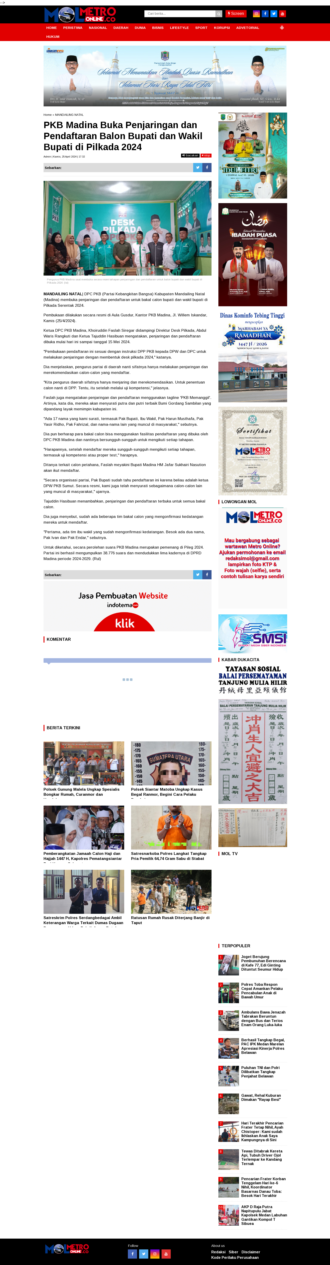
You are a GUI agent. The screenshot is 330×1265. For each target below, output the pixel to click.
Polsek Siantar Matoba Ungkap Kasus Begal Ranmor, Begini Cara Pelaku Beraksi (167, 794)
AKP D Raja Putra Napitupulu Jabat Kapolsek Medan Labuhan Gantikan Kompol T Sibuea (264, 1215)
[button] (282, 25)
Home (48, 114)
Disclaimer (251, 1252)
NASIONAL (98, 28)
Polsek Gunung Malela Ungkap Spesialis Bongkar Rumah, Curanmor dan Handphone (82, 794)
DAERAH (120, 28)
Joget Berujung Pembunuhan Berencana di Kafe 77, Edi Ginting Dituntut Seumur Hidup (263, 963)
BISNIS (158, 28)
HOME (51, 28)
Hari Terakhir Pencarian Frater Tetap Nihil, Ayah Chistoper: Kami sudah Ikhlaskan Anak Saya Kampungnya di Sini (262, 1131)
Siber (233, 1252)
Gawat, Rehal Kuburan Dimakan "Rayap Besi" (261, 1098)
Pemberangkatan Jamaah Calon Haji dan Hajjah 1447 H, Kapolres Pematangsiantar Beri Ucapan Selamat (83, 858)
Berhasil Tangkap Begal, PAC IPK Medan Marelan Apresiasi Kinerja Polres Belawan (263, 1046)
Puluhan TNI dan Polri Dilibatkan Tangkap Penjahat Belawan (260, 1072)
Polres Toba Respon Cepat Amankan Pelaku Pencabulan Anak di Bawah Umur (262, 991)
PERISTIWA (72, 28)
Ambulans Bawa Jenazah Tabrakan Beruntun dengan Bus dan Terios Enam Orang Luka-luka (263, 1018)
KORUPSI (222, 28)
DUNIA (140, 28)
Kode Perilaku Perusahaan (235, 1257)
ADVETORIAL (247, 28)
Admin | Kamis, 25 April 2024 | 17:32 (64, 156)
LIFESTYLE (179, 28)
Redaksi (218, 1252)
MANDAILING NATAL (69, 114)
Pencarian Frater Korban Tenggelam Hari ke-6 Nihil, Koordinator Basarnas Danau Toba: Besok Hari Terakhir (263, 1187)
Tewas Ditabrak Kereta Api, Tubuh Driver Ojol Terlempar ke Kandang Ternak (261, 1157)
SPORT (201, 28)
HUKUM (52, 37)
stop (206, 155)
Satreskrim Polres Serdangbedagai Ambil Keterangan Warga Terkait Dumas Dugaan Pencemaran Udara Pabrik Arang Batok (83, 923)
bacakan (190, 155)
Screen (236, 13)
